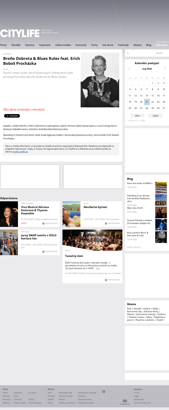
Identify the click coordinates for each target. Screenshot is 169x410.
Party (94, 45)
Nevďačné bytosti (95, 207)
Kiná (129, 308)
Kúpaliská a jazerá (86, 402)
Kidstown (162, 45)
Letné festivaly (35, 402)
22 (152, 101)
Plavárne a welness (145, 319)
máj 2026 (147, 68)
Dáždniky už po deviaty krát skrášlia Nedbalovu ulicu (138, 198)
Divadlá (15, 45)
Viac (98, 268)
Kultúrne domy (151, 311)
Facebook (103, 391)
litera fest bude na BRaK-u (139, 183)
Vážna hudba (63, 45)
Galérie (147, 308)
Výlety (149, 317)
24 (164, 101)
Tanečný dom (74, 256)
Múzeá (130, 314)
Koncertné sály (134, 311)
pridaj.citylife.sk (20, 151)
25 (130, 108)
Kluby (155, 308)
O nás (136, 392)
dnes (137, 115)
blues (5, 69)
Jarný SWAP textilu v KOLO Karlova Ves (39, 236)
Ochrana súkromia (142, 402)
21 (147, 101)
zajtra (155, 115)
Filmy (3, 45)
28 (147, 108)
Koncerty (81, 45)
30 (158, 108)
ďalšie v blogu (134, 247)
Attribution (139, 399)
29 (152, 108)
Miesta (137, 45)
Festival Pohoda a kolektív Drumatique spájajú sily (139, 222)
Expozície (45, 45)
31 (164, 108)
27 (141, 108)
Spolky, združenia (67, 402)
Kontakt (138, 389)
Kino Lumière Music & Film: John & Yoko (137, 234)
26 (135, 108)
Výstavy (30, 45)
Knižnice (162, 314)
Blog (148, 45)
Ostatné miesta (136, 317)
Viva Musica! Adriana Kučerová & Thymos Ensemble (35, 210)
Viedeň (160, 319)
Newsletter (125, 404)
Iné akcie (107, 45)
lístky (24, 223)
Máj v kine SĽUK (135, 207)
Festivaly (123, 45)
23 (158, 101)
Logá (136, 396)
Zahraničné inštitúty (145, 314)
